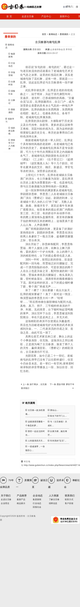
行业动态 (11, 64)
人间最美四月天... (35, 441)
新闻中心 (65, 16)
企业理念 (5, 503)
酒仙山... (53, 410)
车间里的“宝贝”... (57, 441)
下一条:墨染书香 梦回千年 (62, 386)
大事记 (11, 101)
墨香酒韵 (11, 111)
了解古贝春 (54, 499)
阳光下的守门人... (57, 416)
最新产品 (21, 499)
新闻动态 (9, 46)
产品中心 (46, 16)
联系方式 (69, 499)
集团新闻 (11, 55)
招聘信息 (53, 503)
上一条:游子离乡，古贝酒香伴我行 (34, 386)
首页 (44, 34)
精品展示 (21, 503)
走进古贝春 (28, 16)
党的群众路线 (11, 131)
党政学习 (9, 120)
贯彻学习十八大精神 (11, 144)
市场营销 (11, 73)
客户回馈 (69, 503)
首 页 (9, 16)
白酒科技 (11, 83)
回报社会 (11, 92)
